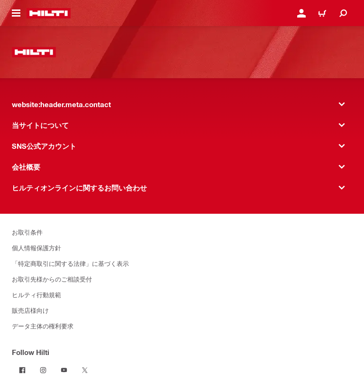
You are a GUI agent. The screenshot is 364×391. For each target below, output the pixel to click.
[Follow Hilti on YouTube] (64, 370)
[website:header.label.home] (49, 13)
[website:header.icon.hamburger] (16, 13)
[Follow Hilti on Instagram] (43, 370)
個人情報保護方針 (36, 247)
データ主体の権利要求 (42, 325)
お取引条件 (27, 232)
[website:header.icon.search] (343, 13)
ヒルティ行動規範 (36, 294)
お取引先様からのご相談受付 (52, 278)
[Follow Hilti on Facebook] (22, 370)
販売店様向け (30, 310)
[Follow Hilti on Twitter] (84, 370)
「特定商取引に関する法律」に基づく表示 (70, 263)
